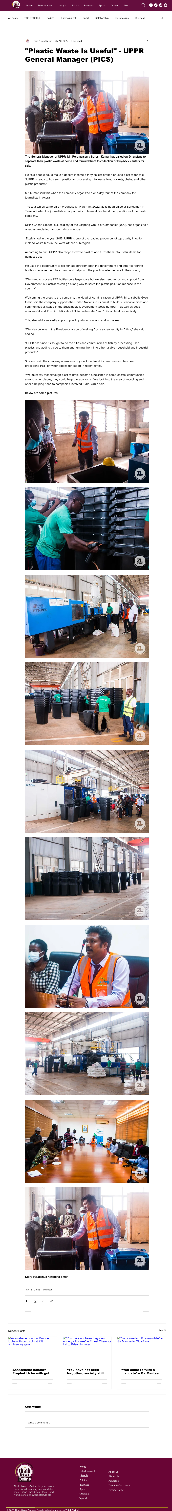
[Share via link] (51, 1301)
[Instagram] (160, 5)
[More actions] (147, 41)
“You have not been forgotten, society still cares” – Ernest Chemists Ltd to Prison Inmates (86, 1371)
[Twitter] (156, 5)
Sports (83, 1489)
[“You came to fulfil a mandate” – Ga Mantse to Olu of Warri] (141, 1350)
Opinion (84, 1494)
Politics (50, 18)
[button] (161, 18)
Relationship (102, 18)
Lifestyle (83, 1475)
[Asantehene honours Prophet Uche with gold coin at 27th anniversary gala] (32, 1350)
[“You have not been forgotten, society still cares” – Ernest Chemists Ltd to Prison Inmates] (87, 1350)
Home (82, 1466)
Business (140, 18)
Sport (86, 18)
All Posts (13, 18)
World (83, 1498)
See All (162, 1330)
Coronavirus (122, 18)
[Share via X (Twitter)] (34, 1301)
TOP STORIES (32, 18)
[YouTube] (165, 5)
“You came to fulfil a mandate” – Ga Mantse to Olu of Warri (140, 1371)
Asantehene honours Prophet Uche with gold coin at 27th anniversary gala (31, 1371)
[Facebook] (151, 5)
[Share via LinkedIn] (43, 1301)
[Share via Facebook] (26, 1301)
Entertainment (68, 18)
